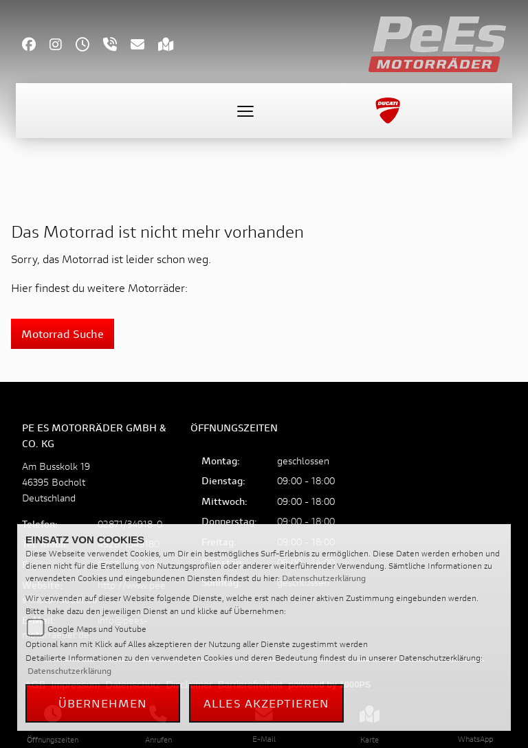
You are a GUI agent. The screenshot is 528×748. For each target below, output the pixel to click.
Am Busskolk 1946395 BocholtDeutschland (56, 482)
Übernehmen (103, 703)
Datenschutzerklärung (324, 578)
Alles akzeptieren (266, 703)
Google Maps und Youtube (96, 629)
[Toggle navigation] (245, 110)
